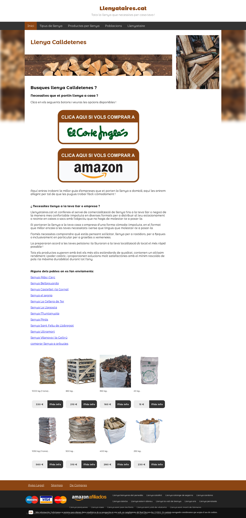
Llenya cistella (120, 501)
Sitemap (57, 485)
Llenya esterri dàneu (141, 501)
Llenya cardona (204, 495)
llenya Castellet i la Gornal (49, 289)
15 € (141, 404)
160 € (107, 404)
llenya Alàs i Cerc (43, 277)
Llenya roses (97, 507)
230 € (141, 464)
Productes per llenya (84, 26)
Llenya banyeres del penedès (128, 495)
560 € (39, 464)
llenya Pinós (39, 319)
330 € (39, 404)
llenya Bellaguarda (45, 283)
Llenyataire (136, 26)
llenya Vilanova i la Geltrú (49, 337)
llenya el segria (41, 295)
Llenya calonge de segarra (179, 495)
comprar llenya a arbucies (49, 343)
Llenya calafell (154, 495)
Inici (30, 26)
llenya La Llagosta (44, 307)
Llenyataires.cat (123, 8)
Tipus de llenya (51, 26)
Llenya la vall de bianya (168, 501)
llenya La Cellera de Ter (47, 301)
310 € (73, 464)
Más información (43, 512)
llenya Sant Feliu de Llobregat (52, 325)
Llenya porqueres (79, 507)
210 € (73, 404)
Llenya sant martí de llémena (185, 507)
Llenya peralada (208, 501)
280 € (107, 464)
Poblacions (113, 26)
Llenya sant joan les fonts (120, 507)
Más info (55, 404)
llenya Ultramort (43, 331)
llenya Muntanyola (45, 313)
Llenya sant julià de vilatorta (152, 507)
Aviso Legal (36, 485)
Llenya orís (190, 501)
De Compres (78, 485)
